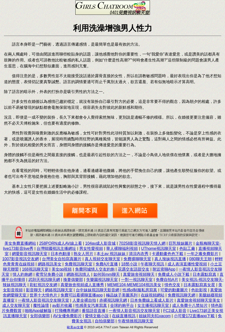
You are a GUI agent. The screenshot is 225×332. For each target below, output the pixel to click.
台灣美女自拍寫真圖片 (62, 259)
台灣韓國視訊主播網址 (56, 248)
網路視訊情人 (78, 274)
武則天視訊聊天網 (44, 279)
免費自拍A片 (167, 279)
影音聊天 (34, 290)
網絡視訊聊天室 (59, 290)
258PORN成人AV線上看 (60, 243)
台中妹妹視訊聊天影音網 (97, 290)
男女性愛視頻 (91, 248)
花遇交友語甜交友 (133, 269)
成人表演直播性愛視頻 (187, 264)
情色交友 (172, 285)
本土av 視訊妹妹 (112, 254)
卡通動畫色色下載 (167, 254)
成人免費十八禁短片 (190, 305)
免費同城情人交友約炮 (95, 269)
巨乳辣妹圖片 (180, 243)
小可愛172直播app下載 (194, 316)
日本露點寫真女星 (199, 285)
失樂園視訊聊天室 (102, 279)
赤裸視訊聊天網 (113, 300)
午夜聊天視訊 (152, 264)
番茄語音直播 (93, 311)
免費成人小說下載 (173, 274)
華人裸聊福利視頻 (122, 248)
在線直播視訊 (124, 316)
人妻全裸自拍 (84, 300)
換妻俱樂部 (73, 279)
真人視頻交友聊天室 (102, 259)
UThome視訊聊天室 (158, 248)
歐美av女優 (75, 327)
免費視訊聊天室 (78, 264)
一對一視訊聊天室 (137, 279)
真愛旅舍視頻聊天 (139, 274)
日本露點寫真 (204, 274)
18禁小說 (129, 264)
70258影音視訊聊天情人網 (142, 243)
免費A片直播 (107, 264)
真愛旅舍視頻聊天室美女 (198, 300)
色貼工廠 (187, 248)
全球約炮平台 (122, 305)
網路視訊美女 (49, 264)
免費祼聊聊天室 (137, 259)
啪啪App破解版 (38, 311)
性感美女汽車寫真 (91, 305)
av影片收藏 (62, 305)
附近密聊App (164, 269)
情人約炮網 (22, 274)
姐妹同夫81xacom (155, 316)
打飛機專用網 (67, 311)
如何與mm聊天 (106, 274)
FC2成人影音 (174, 311)
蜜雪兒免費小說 (49, 274)
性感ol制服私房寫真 (140, 290)
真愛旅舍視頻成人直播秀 (82, 285)
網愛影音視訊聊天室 (29, 254)
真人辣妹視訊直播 (170, 259)
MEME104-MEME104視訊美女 (134, 285)
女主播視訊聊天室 (153, 305)
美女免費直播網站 (20, 243)
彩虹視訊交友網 (43, 285)
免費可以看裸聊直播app (82, 295)
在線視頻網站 (152, 295)
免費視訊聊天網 (181, 295)
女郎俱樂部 (40, 316)
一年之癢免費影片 (202, 254)
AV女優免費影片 (67, 316)
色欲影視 (199, 290)
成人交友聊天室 (16, 305)
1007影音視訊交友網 (20, 259)
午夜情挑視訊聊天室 (135, 321)
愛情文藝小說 (97, 316)
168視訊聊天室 (35, 269)
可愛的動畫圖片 (174, 290)
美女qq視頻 (62, 269)
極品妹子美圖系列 (122, 295)
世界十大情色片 (44, 295)
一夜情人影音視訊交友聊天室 (43, 300)
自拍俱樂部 (105, 321)
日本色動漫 (60, 254)
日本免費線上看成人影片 (152, 300)
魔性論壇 (41, 305)
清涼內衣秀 (138, 254)
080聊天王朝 (200, 259)
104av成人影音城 (100, 243)
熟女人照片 (83, 254)
